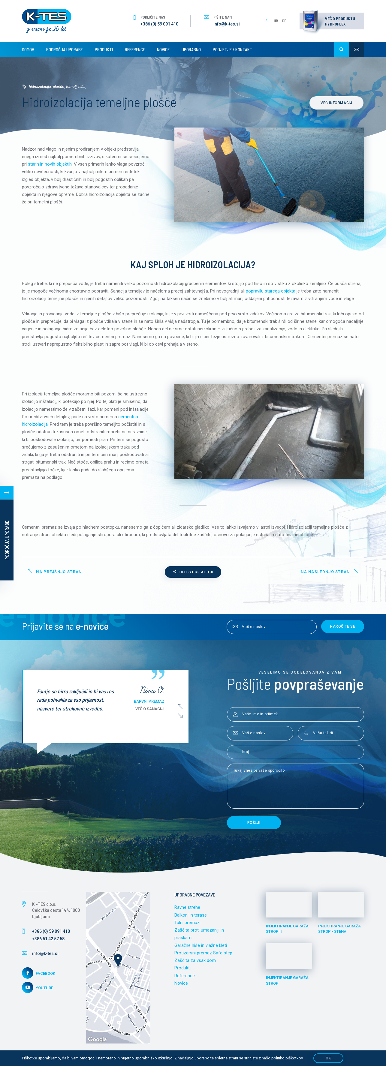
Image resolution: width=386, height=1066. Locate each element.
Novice (163, 49)
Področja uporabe (64, 49)
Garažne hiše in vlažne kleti (200, 947)
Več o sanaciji (152, 710)
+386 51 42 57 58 (48, 940)
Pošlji (254, 824)
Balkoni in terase (190, 917)
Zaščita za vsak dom (195, 962)
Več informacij (337, 103)
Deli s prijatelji (193, 574)
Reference (135, 49)
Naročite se (342, 628)
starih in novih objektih (50, 164)
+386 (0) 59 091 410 (159, 24)
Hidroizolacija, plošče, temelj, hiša (57, 86)
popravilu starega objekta (270, 291)
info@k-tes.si (226, 24)
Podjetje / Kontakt (232, 49)
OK (328, 1058)
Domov (28, 49)
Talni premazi (187, 924)
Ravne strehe (187, 909)
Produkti (104, 49)
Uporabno (191, 49)
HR (276, 20)
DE (284, 20)
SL (267, 20)
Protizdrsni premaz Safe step (203, 955)
